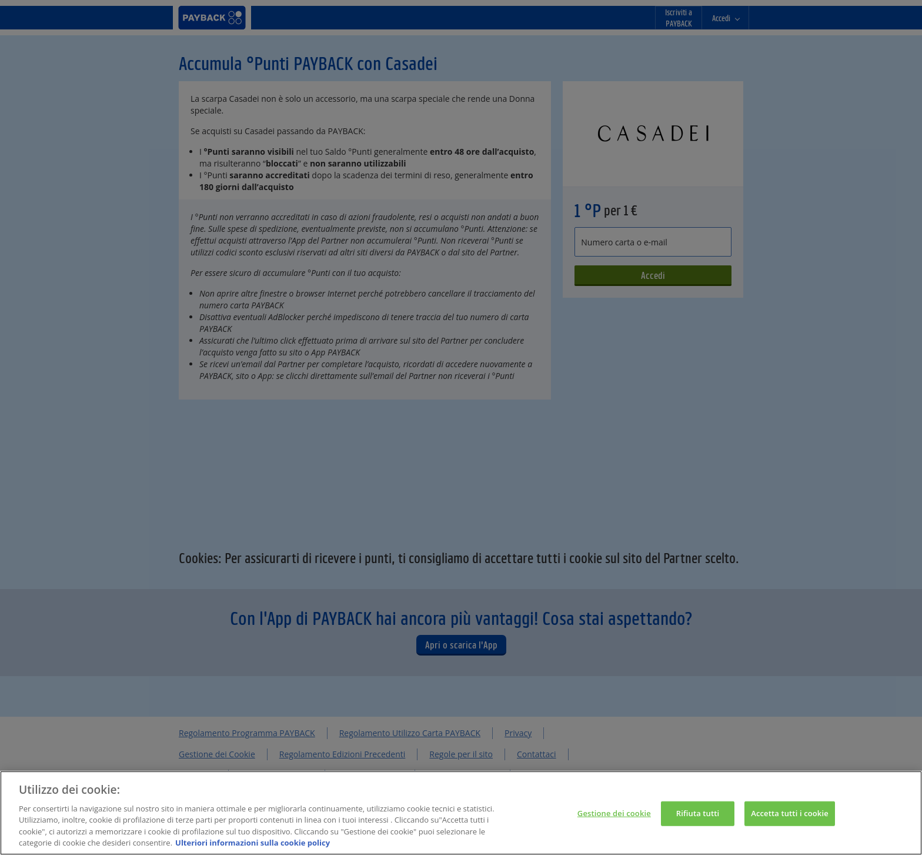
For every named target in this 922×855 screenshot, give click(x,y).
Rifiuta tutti (698, 818)
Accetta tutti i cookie (790, 818)
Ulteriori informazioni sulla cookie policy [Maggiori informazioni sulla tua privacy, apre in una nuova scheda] (252, 848)
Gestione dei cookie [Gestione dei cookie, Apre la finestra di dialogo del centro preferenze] (614, 818)
